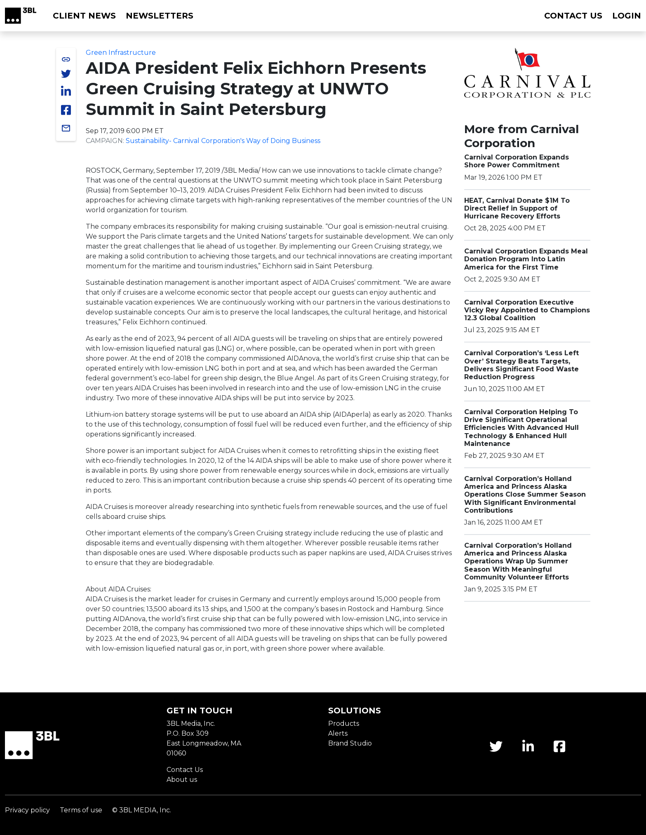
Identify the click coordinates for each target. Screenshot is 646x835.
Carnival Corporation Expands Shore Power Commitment (516, 161)
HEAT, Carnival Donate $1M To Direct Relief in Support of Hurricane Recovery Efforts (517, 208)
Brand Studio (350, 743)
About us (182, 779)
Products (343, 723)
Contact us (573, 16)
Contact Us (185, 770)
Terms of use (81, 810)
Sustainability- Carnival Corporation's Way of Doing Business (223, 141)
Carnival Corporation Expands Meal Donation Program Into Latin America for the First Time (526, 259)
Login (626, 16)
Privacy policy (27, 810)
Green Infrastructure (121, 52)
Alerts (338, 733)
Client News (84, 16)
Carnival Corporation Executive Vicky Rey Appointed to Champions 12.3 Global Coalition (527, 310)
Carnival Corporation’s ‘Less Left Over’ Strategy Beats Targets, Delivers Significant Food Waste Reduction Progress (521, 365)
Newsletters (159, 16)
